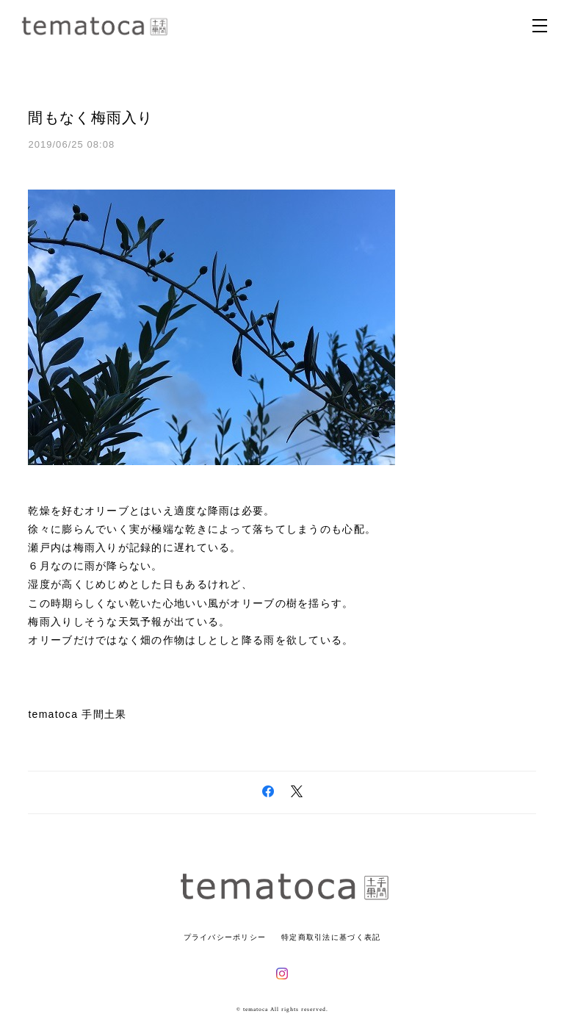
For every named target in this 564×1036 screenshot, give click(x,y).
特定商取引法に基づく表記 (330, 937)
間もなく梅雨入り (90, 117)
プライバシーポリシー (225, 937)
